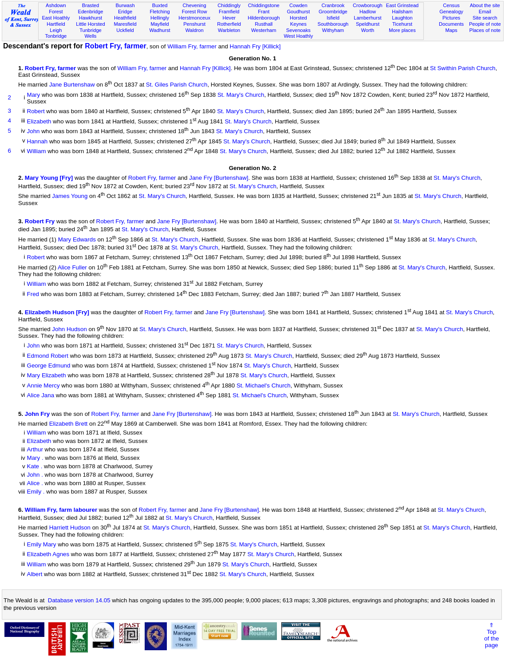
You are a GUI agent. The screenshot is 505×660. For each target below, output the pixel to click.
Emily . (36, 491)
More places (402, 30)
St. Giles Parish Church (177, 85)
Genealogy (451, 11)
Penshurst (194, 24)
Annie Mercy (43, 385)
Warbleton (229, 30)
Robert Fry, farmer (115, 46)
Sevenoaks (298, 30)
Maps (451, 30)
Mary (33, 94)
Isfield (333, 17)
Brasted (90, 5)
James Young (69, 196)
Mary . (35, 457)
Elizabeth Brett (68, 424)
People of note (485, 24)
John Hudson (69, 329)
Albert (35, 574)
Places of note (485, 30)
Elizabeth (39, 121)
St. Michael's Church (264, 385)
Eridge (125, 11)
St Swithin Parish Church (462, 68)
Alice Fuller (72, 267)
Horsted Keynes (298, 21)
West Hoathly (298, 36)
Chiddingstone (264, 5)
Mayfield (159, 24)
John (33, 131)
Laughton (402, 17)
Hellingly (159, 17)
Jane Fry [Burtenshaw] (218, 178)
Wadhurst (160, 30)
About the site (485, 5)
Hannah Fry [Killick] (255, 46)
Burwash (124, 5)
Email (485, 11)
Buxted (160, 5)
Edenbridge (90, 11)
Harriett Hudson (70, 528)
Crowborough (368, 5)
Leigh (56, 30)
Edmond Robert (47, 355)
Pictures (451, 17)
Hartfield (56, 24)
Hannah (37, 141)
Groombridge (333, 11)
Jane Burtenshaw (72, 85)
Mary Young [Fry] (49, 178)
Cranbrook (332, 5)
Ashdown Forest (56, 8)
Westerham (263, 30)
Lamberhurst (367, 17)
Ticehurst (402, 24)
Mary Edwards (77, 239)
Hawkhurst (90, 17)
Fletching (160, 11)
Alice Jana (41, 395)
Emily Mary (41, 544)
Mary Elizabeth (46, 375)
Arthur (35, 449)
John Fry (37, 414)
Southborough (332, 24)
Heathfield (125, 17)
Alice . (35, 483)
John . (35, 474)
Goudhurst (298, 11)
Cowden (298, 5)
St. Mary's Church (240, 94)
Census (451, 5)
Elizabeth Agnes (48, 554)
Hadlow (367, 11)
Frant (263, 11)
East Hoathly (56, 17)
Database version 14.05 (79, 600)
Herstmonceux (194, 17)
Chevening (194, 5)
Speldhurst (367, 24)
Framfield (229, 11)
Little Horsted (90, 24)
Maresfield (125, 24)
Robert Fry (40, 221)
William (36, 151)
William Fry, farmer (192, 46)
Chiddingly (229, 5)
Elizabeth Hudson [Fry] (57, 312)
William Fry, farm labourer (61, 509)
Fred (33, 294)
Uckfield (125, 30)
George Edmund (49, 365)
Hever (229, 17)
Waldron (194, 30)
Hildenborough (264, 17)
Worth (367, 30)
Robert (36, 111)
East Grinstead (402, 5)
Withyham (333, 30)
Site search (485, 17)
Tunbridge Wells (90, 33)
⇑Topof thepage (491, 635)
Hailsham (402, 11)
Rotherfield (229, 24)
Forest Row (194, 11)
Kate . (35, 466)
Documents (451, 24)
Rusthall (263, 24)
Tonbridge (56, 36)
